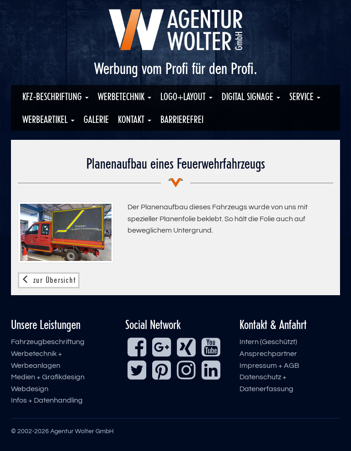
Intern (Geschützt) (268, 341)
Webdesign (29, 389)
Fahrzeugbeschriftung (48, 341)
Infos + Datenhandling (47, 400)
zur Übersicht (48, 280)
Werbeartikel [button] (48, 119)
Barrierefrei (181, 119)
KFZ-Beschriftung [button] (55, 96)
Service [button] (304, 96)
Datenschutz (260, 377)
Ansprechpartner (268, 353)
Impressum (258, 365)
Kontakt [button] (134, 119)
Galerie (96, 119)
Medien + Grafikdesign (48, 377)
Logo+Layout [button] (186, 96)
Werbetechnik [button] (124, 96)
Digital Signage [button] (251, 96)
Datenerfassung (266, 389)
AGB (291, 365)
